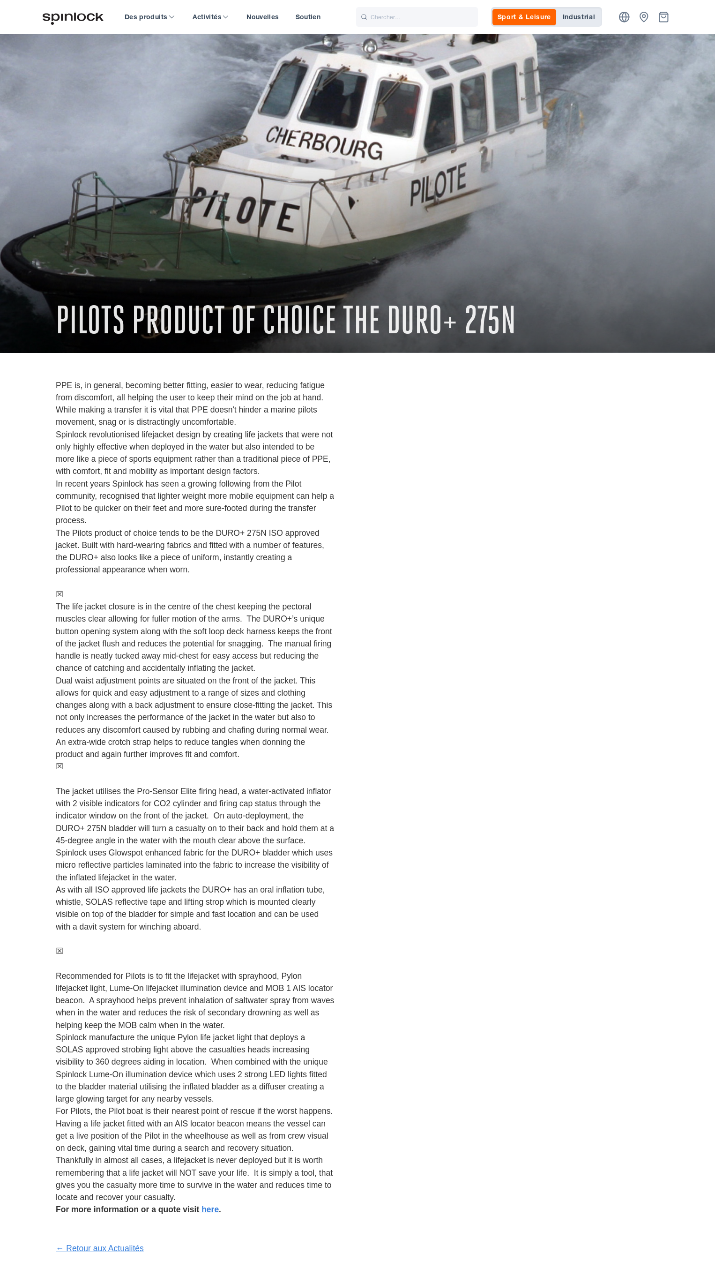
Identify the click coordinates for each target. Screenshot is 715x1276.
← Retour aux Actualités (100, 1248)
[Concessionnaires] (644, 17)
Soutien (308, 17)
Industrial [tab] (579, 17)
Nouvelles (262, 17)
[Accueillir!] (73, 17)
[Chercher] (417, 17)
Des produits (149, 17)
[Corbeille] (664, 17)
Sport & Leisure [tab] (524, 17)
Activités (211, 17)
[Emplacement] (624, 17)
